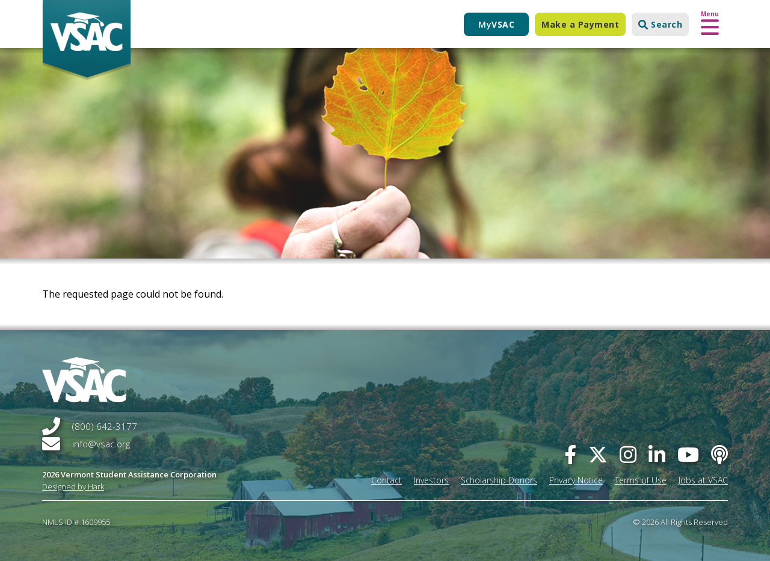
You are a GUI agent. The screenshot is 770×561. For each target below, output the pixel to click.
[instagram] (628, 454)
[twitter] (598, 454)
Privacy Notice (576, 480)
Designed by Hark (73, 486)
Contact (386, 480)
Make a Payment (580, 24)
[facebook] (570, 454)
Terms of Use (641, 480)
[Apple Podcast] (719, 454)
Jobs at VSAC (703, 480)
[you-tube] (688, 454)
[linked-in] (656, 454)
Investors (431, 480)
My (496, 24)
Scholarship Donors (499, 480)
